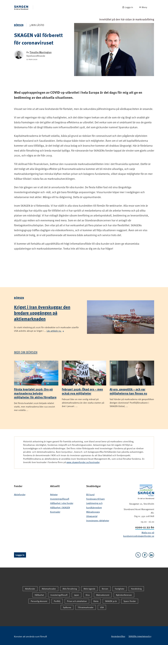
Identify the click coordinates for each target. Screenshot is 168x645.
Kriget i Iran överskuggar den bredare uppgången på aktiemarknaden (42, 313)
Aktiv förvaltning (70, 588)
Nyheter (54, 494)
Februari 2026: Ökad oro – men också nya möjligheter (82, 391)
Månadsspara (93, 512)
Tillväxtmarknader (85, 607)
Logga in (20, 555)
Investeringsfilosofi (59, 499)
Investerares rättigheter (97, 520)
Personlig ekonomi (39, 601)
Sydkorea (67, 607)
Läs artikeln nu (55, 331)
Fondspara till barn (95, 499)
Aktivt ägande (89, 588)
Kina (88, 594)
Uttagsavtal (91, 516)
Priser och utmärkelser (77, 601)
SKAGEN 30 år (111, 601)
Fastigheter (119, 588)
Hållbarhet (39, 594)
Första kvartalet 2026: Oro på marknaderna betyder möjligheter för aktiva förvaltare (35, 393)
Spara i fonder (130, 601)
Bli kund (90, 494)
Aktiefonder (19, 494)
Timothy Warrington (41, 52)
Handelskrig (136, 588)
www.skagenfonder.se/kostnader (83, 462)
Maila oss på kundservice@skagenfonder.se (138, 534)
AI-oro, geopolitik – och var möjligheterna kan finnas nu (128, 391)
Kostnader (55, 512)
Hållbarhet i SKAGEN (60, 507)
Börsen (18, 25)
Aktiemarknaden (49, 588)
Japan (76, 594)
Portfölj (57, 601)
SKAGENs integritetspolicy (140, 636)
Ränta (95, 601)
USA (102, 607)
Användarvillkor (118, 636)
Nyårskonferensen (124, 594)
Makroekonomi (102, 594)
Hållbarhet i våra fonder (61, 503)
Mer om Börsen (25, 352)
